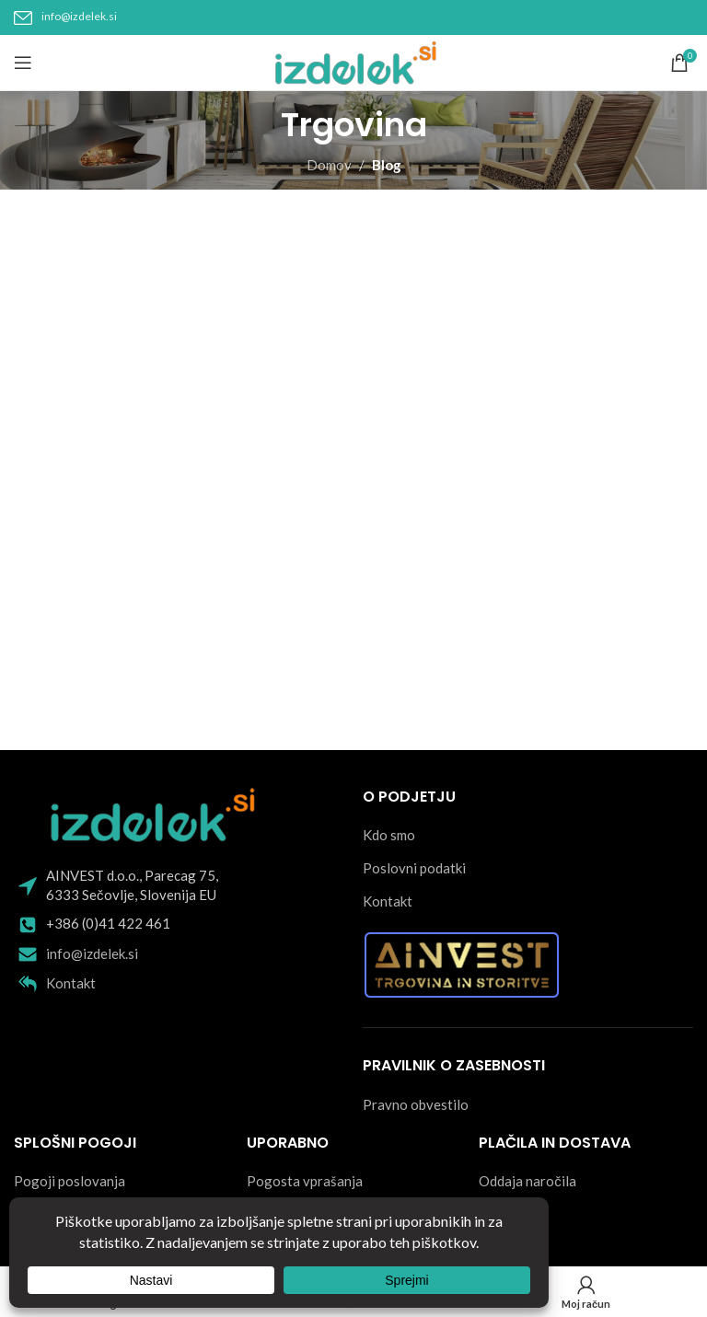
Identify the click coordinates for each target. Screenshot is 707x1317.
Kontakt (71, 983)
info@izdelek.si (79, 16)
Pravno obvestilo (416, 1104)
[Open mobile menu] (23, 62)
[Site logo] (354, 60)
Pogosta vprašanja (305, 1181)
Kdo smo (389, 834)
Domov (329, 164)
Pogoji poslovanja (69, 1181)
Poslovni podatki (414, 868)
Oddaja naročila (527, 1181)
